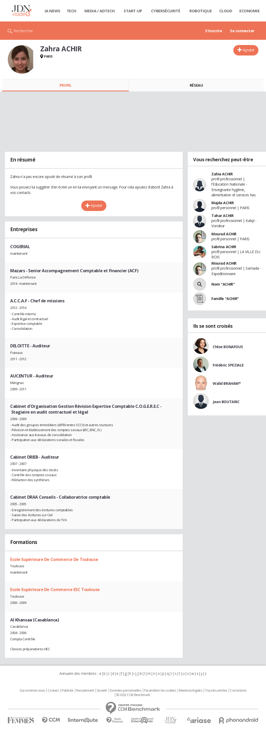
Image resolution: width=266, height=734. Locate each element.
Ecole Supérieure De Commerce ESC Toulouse (55, 589)
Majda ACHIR (222, 202)
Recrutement (85, 690)
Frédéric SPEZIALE (228, 365)
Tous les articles (216, 690)
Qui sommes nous (32, 690)
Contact (53, 690)
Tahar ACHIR (222, 215)
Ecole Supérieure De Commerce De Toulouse (54, 559)
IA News (52, 10)
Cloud (225, 10)
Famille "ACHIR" (225, 298)
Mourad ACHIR (223, 233)
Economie (249, 10)
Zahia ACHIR (222, 173)
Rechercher (23, 30)
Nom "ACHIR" (223, 284)
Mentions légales (190, 690)
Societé (102, 690)
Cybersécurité (165, 10)
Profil (65, 85)
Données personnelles (125, 690)
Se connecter (242, 30)
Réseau (196, 85)
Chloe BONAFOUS (228, 346)
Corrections (238, 690)
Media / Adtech (99, 10)
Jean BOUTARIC (226, 401)
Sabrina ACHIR (223, 246)
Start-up (133, 10)
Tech (71, 10)
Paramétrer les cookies (160, 690)
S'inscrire (213, 30)
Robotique (200, 10)
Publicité (67, 690)
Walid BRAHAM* (227, 383)
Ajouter (249, 49)
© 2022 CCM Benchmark (133, 695)
